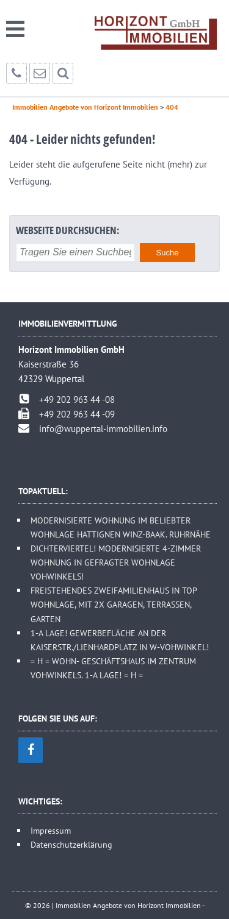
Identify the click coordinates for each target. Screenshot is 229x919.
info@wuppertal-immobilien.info (103, 429)
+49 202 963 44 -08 (77, 399)
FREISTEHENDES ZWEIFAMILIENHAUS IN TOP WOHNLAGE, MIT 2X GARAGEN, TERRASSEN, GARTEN (114, 604)
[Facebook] (30, 750)
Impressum (51, 830)
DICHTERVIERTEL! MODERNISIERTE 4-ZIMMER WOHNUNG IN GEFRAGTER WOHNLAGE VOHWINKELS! (116, 562)
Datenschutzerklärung (71, 844)
